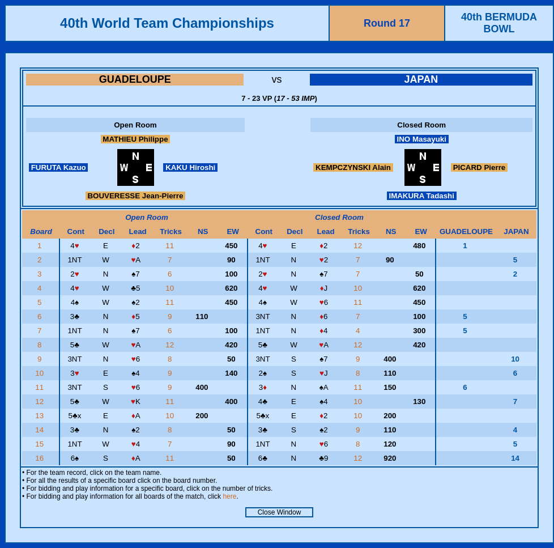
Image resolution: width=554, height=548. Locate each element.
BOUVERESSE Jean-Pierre (135, 196)
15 (40, 444)
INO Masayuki (422, 139)
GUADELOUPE (135, 79)
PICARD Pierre (479, 167)
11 (170, 245)
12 (358, 245)
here (229, 496)
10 (170, 288)
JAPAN (421, 79)
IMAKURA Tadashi (422, 196)
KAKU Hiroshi (190, 167)
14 (40, 430)
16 (40, 458)
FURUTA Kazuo (58, 167)
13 (40, 415)
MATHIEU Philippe (136, 139)
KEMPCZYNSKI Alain (353, 167)
